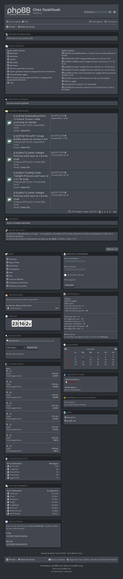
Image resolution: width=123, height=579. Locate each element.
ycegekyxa (14, 505)
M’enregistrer (70, 279)
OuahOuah (73, 382)
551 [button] (115, 212)
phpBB (53, 566)
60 (57, 469)
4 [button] (107, 212)
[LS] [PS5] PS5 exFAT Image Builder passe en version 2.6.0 (30, 137)
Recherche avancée (15, 354)
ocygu (12, 502)
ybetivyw (13, 508)
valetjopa (14, 493)
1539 (56, 466)
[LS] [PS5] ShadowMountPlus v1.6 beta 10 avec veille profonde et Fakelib (30, 119)
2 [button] (102, 212)
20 (57, 475)
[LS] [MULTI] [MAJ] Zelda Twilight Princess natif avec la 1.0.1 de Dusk (31, 176)
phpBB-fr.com (66, 568)
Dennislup (14, 475)
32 (57, 472)
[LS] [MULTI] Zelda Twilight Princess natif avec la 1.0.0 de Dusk (31, 156)
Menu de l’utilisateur (75, 254)
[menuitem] (25, 22)
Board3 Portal (55, 553)
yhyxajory (14, 499)
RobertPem (15, 472)
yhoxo (12, 496)
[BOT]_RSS (27, 125)
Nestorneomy (16, 510)
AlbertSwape (15, 513)
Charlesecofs (15, 308)
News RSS (25, 130)
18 (57, 477)
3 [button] (104, 212)
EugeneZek (14, 477)
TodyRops (14, 469)
